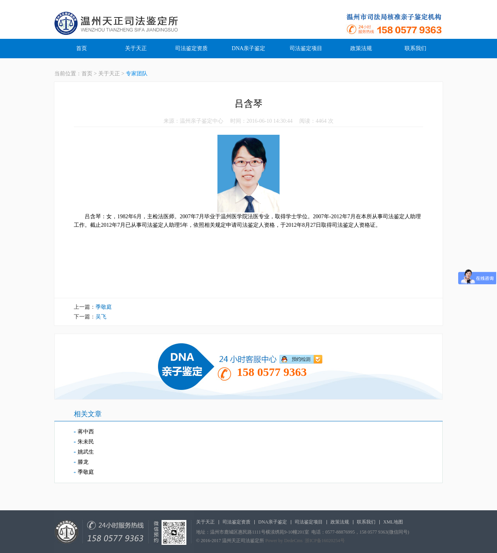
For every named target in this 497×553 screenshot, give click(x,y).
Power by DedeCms (283, 540)
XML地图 (393, 522)
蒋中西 (86, 432)
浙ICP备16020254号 (325, 540)
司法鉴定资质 (191, 48)
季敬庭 (104, 307)
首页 (81, 48)
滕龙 (83, 462)
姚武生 (86, 452)
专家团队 (137, 74)
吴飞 (101, 317)
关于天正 (136, 48)
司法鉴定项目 (306, 48)
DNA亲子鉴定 (248, 48)
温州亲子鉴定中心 (201, 121)
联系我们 (415, 48)
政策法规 (361, 48)
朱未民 (86, 442)
